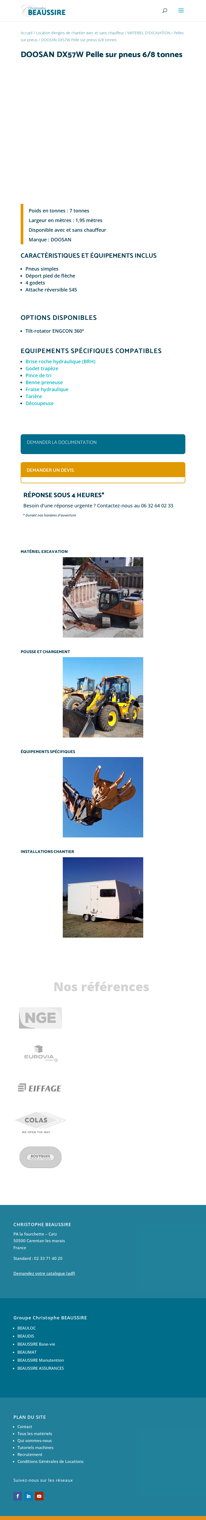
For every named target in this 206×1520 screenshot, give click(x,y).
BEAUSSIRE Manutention (40, 1360)
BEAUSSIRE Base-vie (36, 1344)
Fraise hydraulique (46, 389)
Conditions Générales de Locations (50, 1461)
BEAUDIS (25, 1336)
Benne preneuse (44, 382)
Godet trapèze (41, 368)
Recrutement (29, 1454)
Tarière (33, 396)
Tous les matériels (34, 1433)
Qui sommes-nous (34, 1440)
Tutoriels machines (35, 1447)
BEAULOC (26, 1328)
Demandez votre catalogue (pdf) (44, 1273)
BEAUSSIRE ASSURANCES (40, 1368)
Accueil (26, 32)
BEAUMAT (27, 1352)
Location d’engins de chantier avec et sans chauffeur (80, 32)
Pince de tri (38, 375)
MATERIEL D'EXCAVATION (148, 32)
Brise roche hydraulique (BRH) (60, 361)
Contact (24, 1426)
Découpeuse (39, 403)
